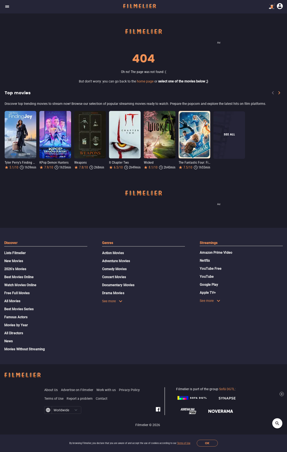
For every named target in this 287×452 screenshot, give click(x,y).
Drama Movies (113, 293)
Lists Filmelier (15, 253)
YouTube (207, 277)
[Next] (279, 93)
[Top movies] (143, 103)
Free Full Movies (17, 293)
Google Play (209, 285)
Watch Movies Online (20, 285)
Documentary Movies (118, 285)
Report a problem (79, 398)
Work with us (106, 389)
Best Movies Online (19, 277)
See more (112, 301)
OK (207, 443)
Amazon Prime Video (216, 253)
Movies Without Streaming (24, 349)
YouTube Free (210, 269)
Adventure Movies (116, 261)
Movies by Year (16, 325)
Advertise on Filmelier (77, 389)
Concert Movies (114, 277)
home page (145, 81)
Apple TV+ (208, 293)
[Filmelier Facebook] (158, 410)
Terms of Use (183, 443)
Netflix (205, 261)
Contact (102, 398)
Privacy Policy (129, 389)
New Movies (13, 261)
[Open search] (277, 423)
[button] (76, 410)
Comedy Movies (114, 269)
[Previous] (273, 93)
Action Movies (113, 253)
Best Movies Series (19, 309)
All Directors (13, 333)
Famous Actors (15, 317)
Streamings (208, 243)
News (8, 341)
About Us (51, 389)
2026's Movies (15, 269)
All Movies (12, 301)
